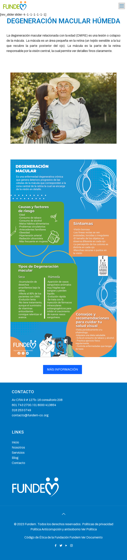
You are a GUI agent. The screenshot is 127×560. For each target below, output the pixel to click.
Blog (15, 457)
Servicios (18, 452)
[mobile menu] (121, 6)
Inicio (15, 442)
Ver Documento (92, 537)
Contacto (18, 463)
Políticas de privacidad (97, 524)
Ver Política (89, 529)
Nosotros (18, 447)
